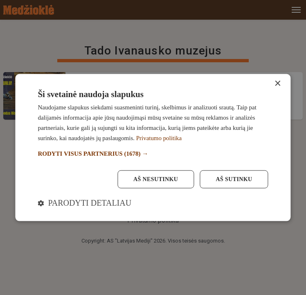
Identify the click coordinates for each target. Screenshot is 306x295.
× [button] (277, 84)
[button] (153, 154)
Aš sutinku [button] (234, 179)
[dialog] (152, 147)
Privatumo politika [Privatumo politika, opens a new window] (159, 137)
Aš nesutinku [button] (155, 179)
